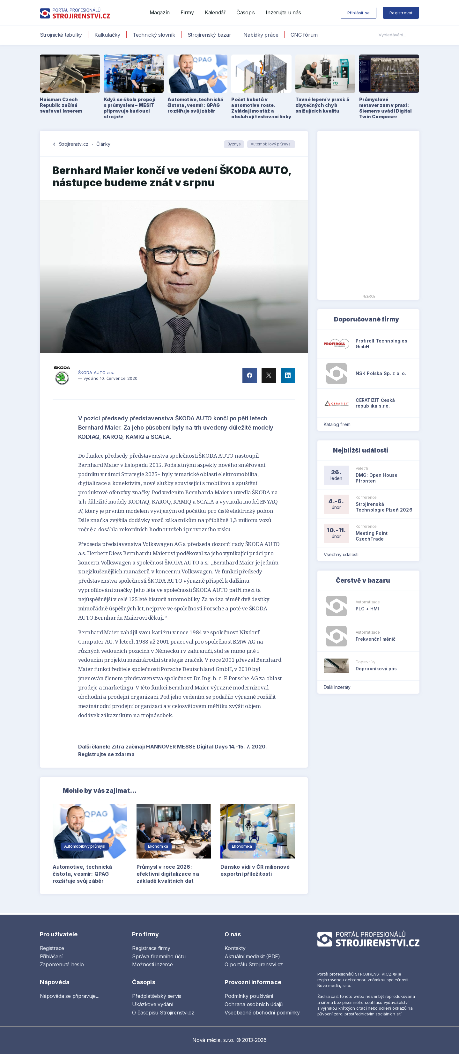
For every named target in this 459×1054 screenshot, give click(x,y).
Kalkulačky (107, 35)
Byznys (234, 144)
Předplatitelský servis (156, 996)
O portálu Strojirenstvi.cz (254, 964)
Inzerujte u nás (283, 12)
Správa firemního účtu (158, 956)
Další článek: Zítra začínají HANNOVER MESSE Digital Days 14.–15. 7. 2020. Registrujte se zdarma (186, 750)
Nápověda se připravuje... (70, 996)
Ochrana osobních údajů (254, 1004)
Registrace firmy (151, 948)
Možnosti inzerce (152, 964)
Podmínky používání (249, 996)
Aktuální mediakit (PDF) (252, 956)
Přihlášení (51, 956)
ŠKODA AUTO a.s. (96, 372)
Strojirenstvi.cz (73, 144)
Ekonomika (158, 846)
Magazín (160, 12)
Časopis (245, 12)
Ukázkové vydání (152, 1004)
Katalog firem (339, 424)
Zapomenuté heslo (62, 964)
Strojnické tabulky (61, 35)
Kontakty (235, 948)
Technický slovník (154, 35)
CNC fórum (304, 35)
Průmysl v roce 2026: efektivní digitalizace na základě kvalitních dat (168, 874)
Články (103, 144)
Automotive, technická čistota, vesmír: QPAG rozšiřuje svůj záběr (82, 874)
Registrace (52, 948)
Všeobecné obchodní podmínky (262, 1012)
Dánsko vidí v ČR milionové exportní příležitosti (255, 870)
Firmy (187, 12)
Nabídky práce (260, 35)
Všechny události (343, 554)
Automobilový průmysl (271, 144)
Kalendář (215, 12)
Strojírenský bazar (209, 35)
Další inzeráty (339, 687)
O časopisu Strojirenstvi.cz (163, 1012)
